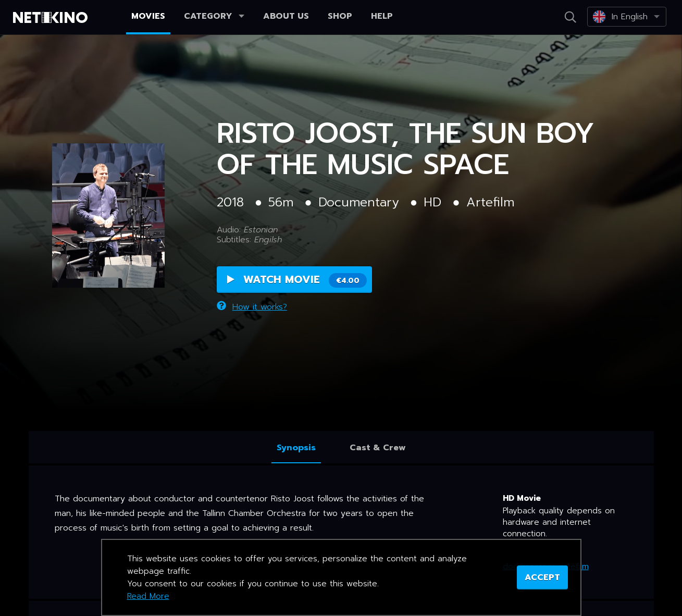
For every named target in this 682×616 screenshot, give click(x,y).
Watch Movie (297, 280)
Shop (340, 16)
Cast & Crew (378, 447)
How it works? (252, 307)
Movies (148, 16)
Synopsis (296, 447)
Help (382, 16)
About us (286, 16)
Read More (148, 596)
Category (214, 16)
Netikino (52, 17)
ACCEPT (542, 577)
